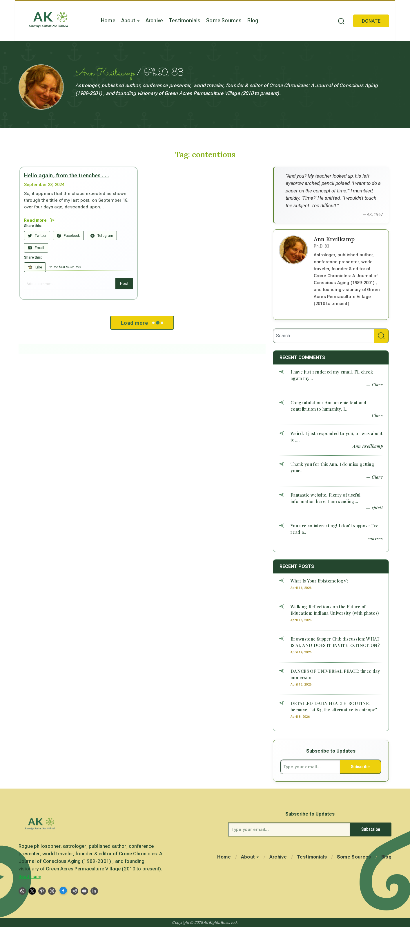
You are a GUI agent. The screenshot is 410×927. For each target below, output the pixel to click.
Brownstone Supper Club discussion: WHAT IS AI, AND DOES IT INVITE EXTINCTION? (335, 642)
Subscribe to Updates (330, 751)
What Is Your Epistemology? (320, 581)
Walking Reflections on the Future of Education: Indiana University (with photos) (335, 610)
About (130, 20)
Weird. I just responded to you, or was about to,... (336, 436)
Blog (252, 20)
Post (124, 283)
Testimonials (184, 20)
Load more (142, 322)
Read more (30, 876)
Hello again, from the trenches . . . (66, 175)
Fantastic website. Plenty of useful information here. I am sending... (325, 498)
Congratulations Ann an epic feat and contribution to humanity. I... (329, 406)
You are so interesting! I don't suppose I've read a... (334, 529)
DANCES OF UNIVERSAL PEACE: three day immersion (335, 674)
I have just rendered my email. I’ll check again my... (332, 375)
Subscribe (360, 766)
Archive (154, 20)
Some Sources (224, 20)
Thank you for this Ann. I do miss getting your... (332, 467)
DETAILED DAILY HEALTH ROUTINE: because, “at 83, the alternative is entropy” (334, 706)
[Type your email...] (310, 767)
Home (108, 20)
